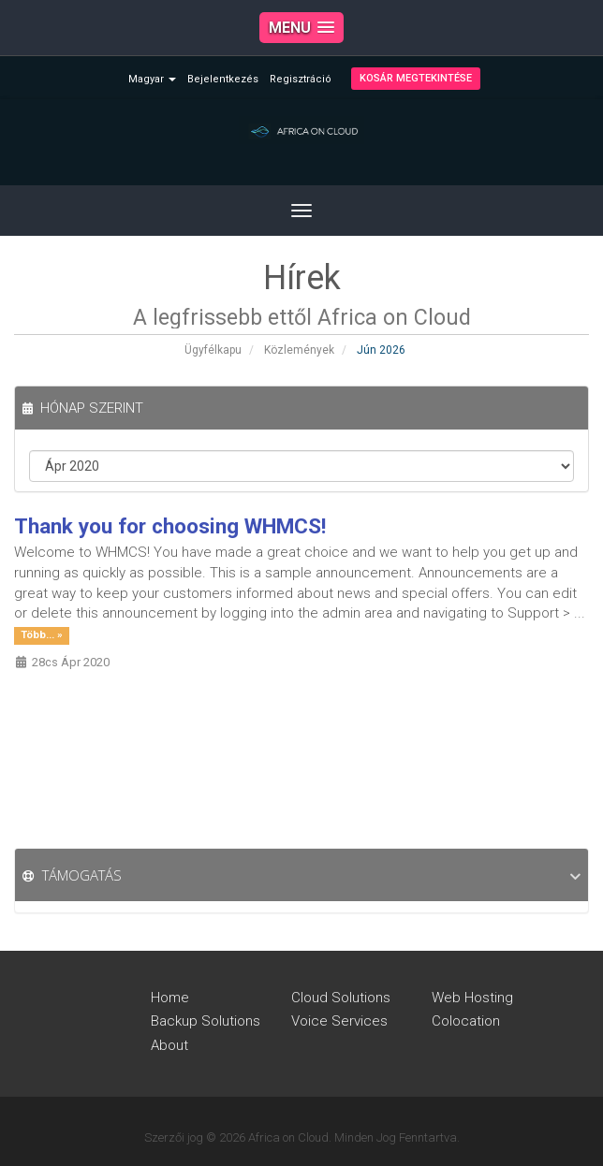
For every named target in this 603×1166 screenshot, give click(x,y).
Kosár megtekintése (416, 78)
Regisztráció (300, 79)
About (169, 1045)
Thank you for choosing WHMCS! (170, 526)
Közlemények (299, 350)
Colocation (466, 1021)
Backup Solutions (205, 1021)
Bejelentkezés (222, 79)
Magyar (152, 79)
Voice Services (339, 1021)
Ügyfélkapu (213, 350)
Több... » (42, 635)
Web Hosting (472, 997)
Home (170, 997)
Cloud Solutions (340, 997)
